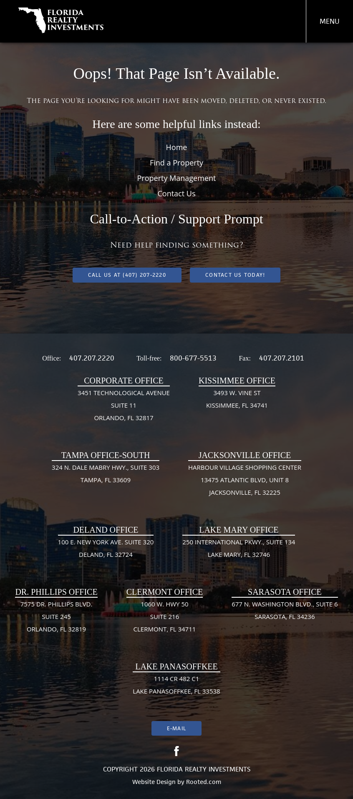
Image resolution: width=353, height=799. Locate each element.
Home (176, 147)
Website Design (154, 782)
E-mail (176, 728)
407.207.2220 (91, 358)
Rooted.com (203, 782)
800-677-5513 (193, 358)
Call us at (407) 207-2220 (127, 274)
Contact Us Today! (235, 274)
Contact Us (176, 193)
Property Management (176, 178)
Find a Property (176, 163)
